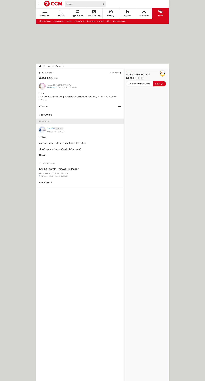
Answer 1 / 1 (44, 121)
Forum (160, 13)
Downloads (144, 13)
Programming (58, 21)
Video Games (80, 21)
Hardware (91, 21)
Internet (69, 21)
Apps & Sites (77, 13)
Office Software (45, 21)
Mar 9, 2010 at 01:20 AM (68, 87)
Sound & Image (94, 13)
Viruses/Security (119, 21)
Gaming (110, 13)
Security (127, 13)
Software (57, 66)
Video (108, 21)
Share (44, 106)
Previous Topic (47, 73)
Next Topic (114, 73)
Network (100, 21)
